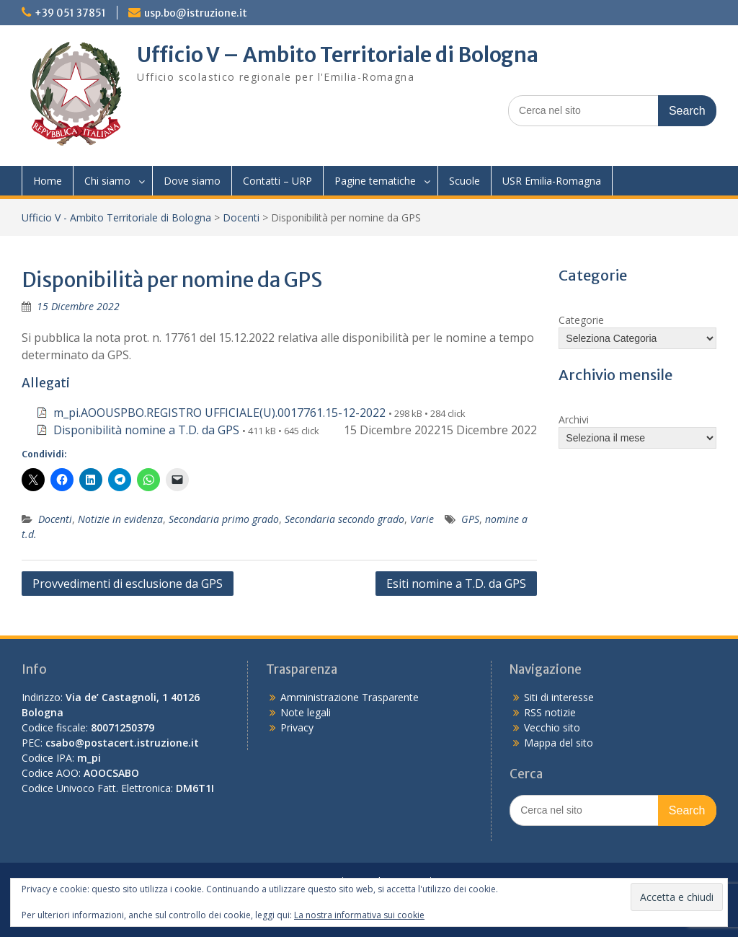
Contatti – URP (277, 181)
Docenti (241, 217)
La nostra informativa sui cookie (359, 915)
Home (47, 181)
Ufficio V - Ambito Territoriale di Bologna (116, 217)
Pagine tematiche (375, 181)
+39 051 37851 (70, 12)
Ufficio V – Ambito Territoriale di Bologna (337, 55)
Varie (422, 519)
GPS (470, 519)
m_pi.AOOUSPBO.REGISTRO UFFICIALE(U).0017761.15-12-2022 (219, 413)
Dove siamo (192, 181)
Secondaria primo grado (224, 519)
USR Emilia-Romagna (551, 181)
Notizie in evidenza (120, 519)
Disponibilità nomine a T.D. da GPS (146, 430)
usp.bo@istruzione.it (195, 12)
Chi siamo (107, 181)
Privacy (297, 727)
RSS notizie (550, 712)
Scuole (464, 181)
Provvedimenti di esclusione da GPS (127, 583)
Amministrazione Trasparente (349, 697)
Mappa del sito (558, 742)
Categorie (581, 320)
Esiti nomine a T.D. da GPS (456, 583)
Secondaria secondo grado (344, 519)
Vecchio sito (552, 727)
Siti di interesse (559, 697)
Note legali (305, 712)
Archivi (574, 419)
